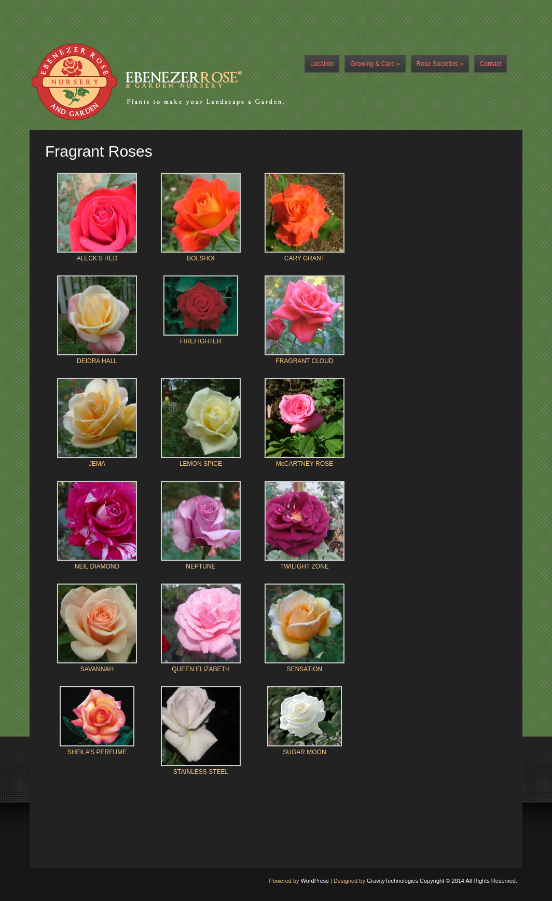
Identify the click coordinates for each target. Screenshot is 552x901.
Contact (490, 63)
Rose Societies (440, 63)
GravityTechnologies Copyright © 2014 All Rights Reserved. (442, 881)
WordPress (315, 881)
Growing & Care (374, 63)
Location (322, 63)
